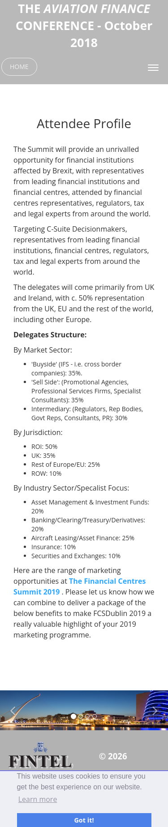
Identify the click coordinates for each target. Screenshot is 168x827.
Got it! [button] (84, 820)
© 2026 (113, 756)
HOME (19, 66)
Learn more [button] (37, 799)
